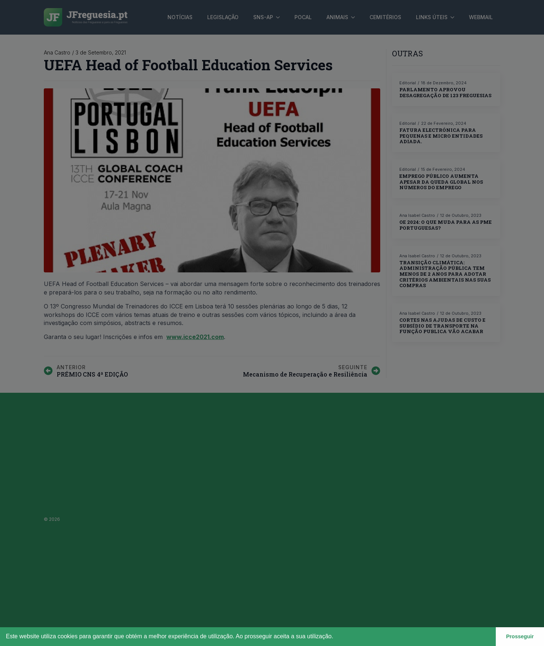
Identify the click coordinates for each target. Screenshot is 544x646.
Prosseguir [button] (520, 636)
